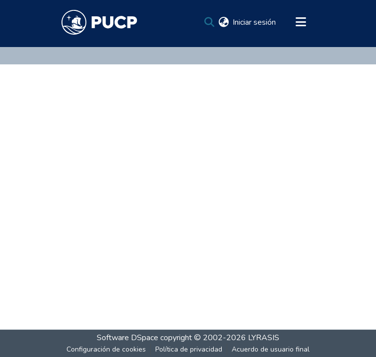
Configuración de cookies (106, 349)
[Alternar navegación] (300, 22)
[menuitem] (223, 22)
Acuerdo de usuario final (271, 349)
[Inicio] (99, 22)
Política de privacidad (188, 349)
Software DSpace (127, 337)
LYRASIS (263, 337)
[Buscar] (209, 22)
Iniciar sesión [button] (255, 22)
